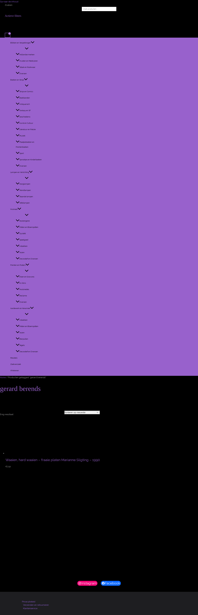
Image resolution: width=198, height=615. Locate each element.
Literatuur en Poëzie (26, 129)
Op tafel (21, 233)
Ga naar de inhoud (9, 1)
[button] (32, 42)
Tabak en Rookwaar (25, 67)
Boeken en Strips (19, 79)
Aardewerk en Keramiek (22, 308)
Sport (20, 153)
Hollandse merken (25, 55)
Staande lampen (24, 197)
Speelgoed (22, 240)
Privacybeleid (28, 601)
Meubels (13, 358)
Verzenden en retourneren (36, 605)
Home (3, 377)
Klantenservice (30, 608)
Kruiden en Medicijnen (27, 61)
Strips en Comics (24, 91)
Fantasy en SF (23, 110)
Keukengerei (23, 221)
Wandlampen (23, 190)
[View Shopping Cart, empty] (7, 35)
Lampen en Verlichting (21, 172)
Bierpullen (22, 339)
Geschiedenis (23, 117)
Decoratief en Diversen (27, 259)
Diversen (21, 73)
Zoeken (8, 5)
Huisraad (15, 209)
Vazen (20, 252)
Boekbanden (23, 98)
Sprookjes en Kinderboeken (29, 160)
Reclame (21, 296)
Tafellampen (23, 203)
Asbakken (22, 246)
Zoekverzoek (15, 364)
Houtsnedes (22, 289)
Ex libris (21, 283)
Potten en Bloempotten (27, 227)
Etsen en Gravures (25, 277)
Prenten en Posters (19, 265)
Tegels (20, 345)
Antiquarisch (23, 104)
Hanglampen (23, 184)
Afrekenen (14, 370)
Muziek (20, 136)
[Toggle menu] (26, 48)
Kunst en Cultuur (24, 123)
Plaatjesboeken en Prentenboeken (25, 144)
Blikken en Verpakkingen (22, 42)
